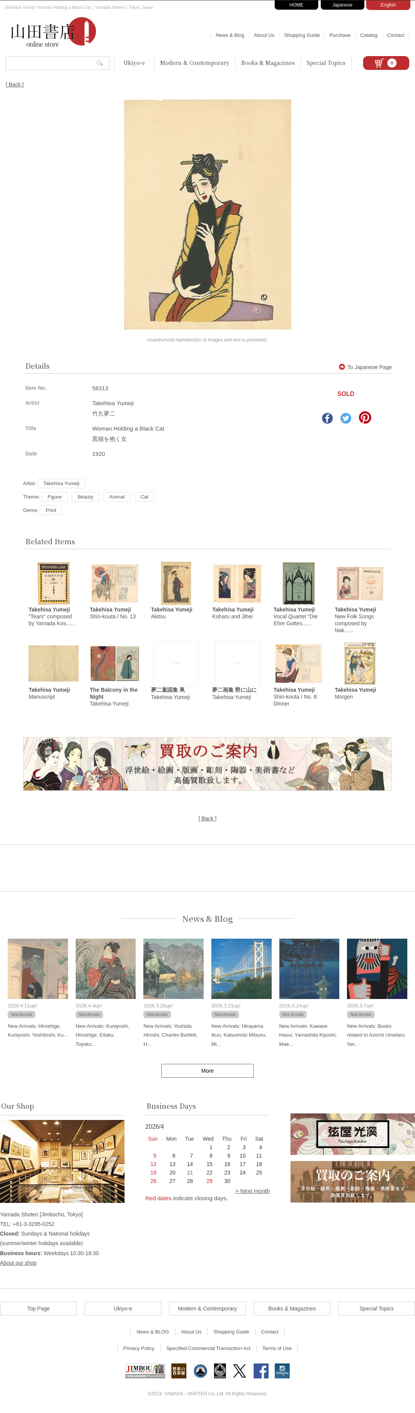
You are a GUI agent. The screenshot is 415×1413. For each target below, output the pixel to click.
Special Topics (326, 62)
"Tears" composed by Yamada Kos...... (51, 617)
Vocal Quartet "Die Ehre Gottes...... (296, 617)
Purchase (339, 35)
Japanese (342, 5)
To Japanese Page (365, 367)
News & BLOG (152, 1333)
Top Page (38, 1310)
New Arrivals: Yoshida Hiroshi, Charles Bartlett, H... (170, 1036)
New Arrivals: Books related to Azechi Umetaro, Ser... (376, 1036)
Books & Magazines (268, 62)
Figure (55, 497)
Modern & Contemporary (194, 62)
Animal (116, 497)
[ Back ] (15, 84)
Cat (144, 497)
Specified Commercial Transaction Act (208, 1349)
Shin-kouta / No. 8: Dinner (296, 698)
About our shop (18, 1264)
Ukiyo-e (134, 62)
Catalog (368, 35)
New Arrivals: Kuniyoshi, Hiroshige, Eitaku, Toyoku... (102, 1036)
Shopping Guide (302, 35)
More (207, 1072)
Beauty (85, 497)
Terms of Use (277, 1349)
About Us (264, 35)
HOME (297, 5)
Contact (395, 35)
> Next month (252, 1192)
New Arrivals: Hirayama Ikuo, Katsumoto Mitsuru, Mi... (239, 1036)
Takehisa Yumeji (61, 483)
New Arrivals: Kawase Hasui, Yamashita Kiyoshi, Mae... (308, 1036)
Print (51, 510)
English (388, 5)
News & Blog (230, 35)
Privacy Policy (138, 1349)
